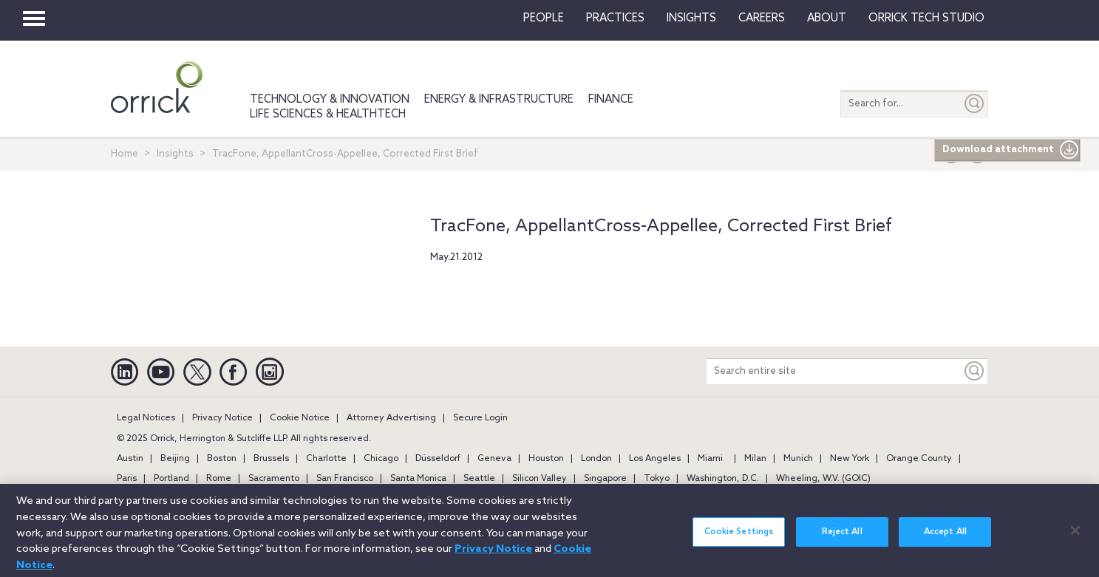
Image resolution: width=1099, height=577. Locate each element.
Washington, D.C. (723, 479)
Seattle (479, 479)
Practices (615, 18)
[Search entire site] (834, 371)
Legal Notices (146, 418)
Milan (755, 459)
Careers (761, 18)
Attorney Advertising (391, 418)
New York (849, 459)
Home (124, 154)
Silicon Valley (539, 479)
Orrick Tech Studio (926, 18)
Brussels (271, 459)
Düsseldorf (437, 459)
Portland (171, 479)
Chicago (381, 459)
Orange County (919, 459)
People (543, 18)
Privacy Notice (222, 418)
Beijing (175, 459)
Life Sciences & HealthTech (328, 114)
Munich (798, 459)
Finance (610, 99)
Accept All (945, 538)
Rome (218, 479)
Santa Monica (418, 479)
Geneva (494, 459)
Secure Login (480, 418)
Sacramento (273, 479)
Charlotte (326, 459)
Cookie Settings (739, 538)
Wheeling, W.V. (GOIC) (823, 479)
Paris (127, 479)
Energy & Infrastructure (499, 99)
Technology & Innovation (329, 99)
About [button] (826, 18)
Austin (130, 459)
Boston (222, 459)
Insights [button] (691, 18)
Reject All (842, 538)
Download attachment (1010, 150)
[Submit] (975, 103)
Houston (546, 459)
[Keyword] (975, 371)
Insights (175, 154)
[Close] (1075, 536)
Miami (710, 459)
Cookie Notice (300, 418)
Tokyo (657, 479)
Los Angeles (655, 459)
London (596, 459)
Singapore (605, 479)
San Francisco (344, 479)
